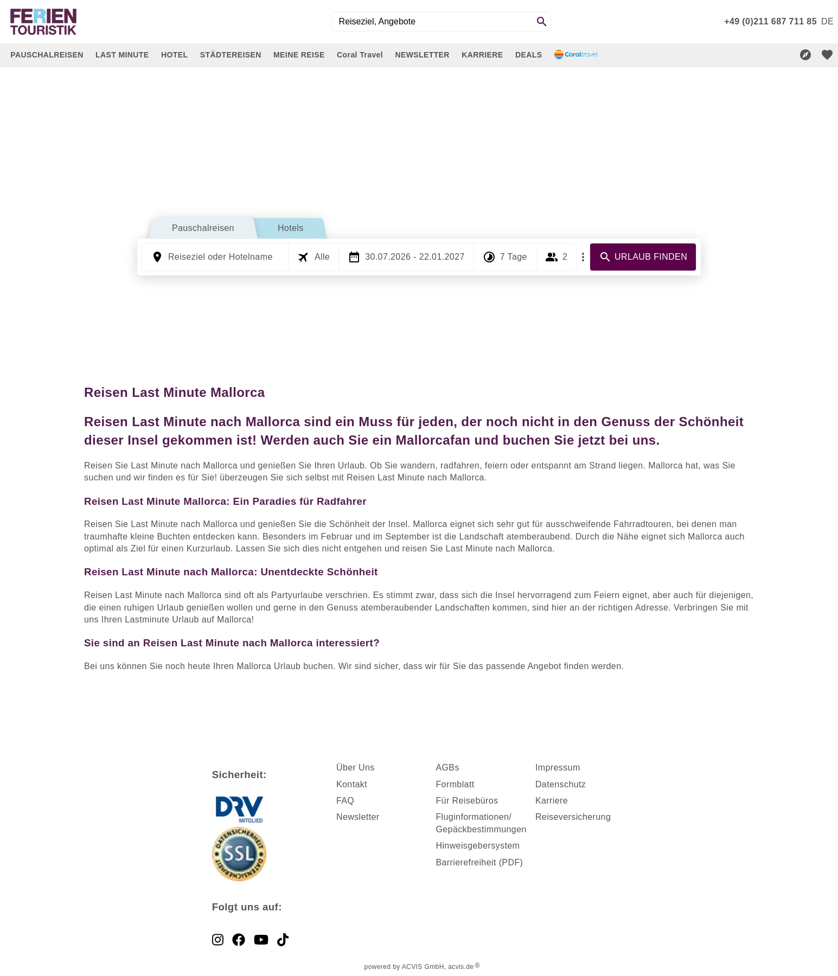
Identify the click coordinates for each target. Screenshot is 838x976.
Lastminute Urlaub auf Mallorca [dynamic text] (188, 619)
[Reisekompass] (805, 54)
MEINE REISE (299, 54)
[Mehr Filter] (583, 257)
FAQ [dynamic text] (345, 800)
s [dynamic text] (457, 767)
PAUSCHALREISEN (46, 54)
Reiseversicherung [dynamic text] (573, 816)
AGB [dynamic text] (445, 767)
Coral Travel (360, 54)
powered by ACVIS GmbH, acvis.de (419, 967)
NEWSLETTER (422, 54)
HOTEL (174, 54)
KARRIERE (482, 54)
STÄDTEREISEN (230, 54)
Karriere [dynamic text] (551, 800)
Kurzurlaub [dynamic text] (209, 548)
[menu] (827, 22)
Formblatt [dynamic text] (455, 784)
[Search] (541, 21)
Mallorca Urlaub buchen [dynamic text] (284, 666)
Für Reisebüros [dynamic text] (467, 800)
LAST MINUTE (122, 54)
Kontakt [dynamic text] (351, 784)
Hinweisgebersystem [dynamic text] (478, 845)
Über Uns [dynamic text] (355, 767)
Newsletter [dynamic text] (358, 816)
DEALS (528, 54)
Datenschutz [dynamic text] (560, 784)
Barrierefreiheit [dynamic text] (466, 862)
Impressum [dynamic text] (557, 767)
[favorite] (827, 54)
